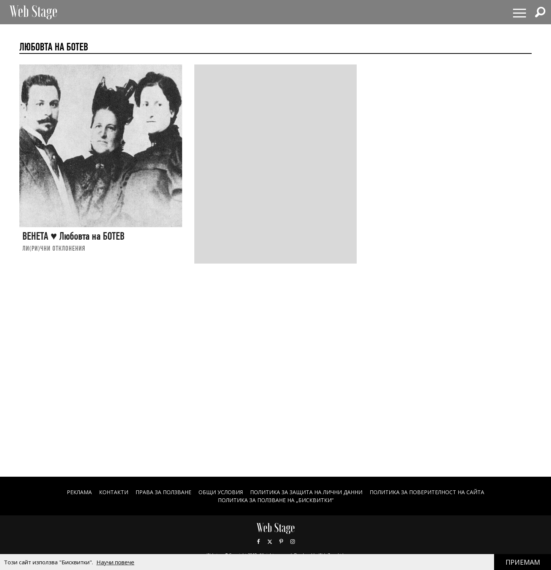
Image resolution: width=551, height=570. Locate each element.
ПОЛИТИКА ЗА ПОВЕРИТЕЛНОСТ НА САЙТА (427, 492)
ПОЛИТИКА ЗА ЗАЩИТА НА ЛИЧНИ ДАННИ (306, 492)
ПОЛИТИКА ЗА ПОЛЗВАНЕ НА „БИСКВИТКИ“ (276, 500)
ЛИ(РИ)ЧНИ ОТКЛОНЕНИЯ (53, 248)
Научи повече (115, 562)
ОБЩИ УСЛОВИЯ (220, 492)
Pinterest (281, 541)
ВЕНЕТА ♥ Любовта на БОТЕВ (73, 236)
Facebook (258, 541)
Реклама (79, 492)
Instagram (292, 541)
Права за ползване (163, 492)
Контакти (113, 492)
